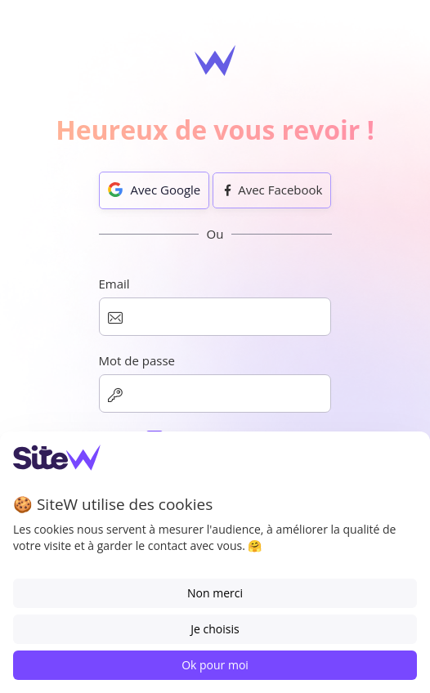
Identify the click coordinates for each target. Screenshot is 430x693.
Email (114, 283)
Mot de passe (137, 360)
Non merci (215, 593)
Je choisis (214, 629)
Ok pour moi (215, 665)
